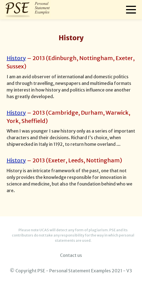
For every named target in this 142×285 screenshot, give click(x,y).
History (16, 58)
